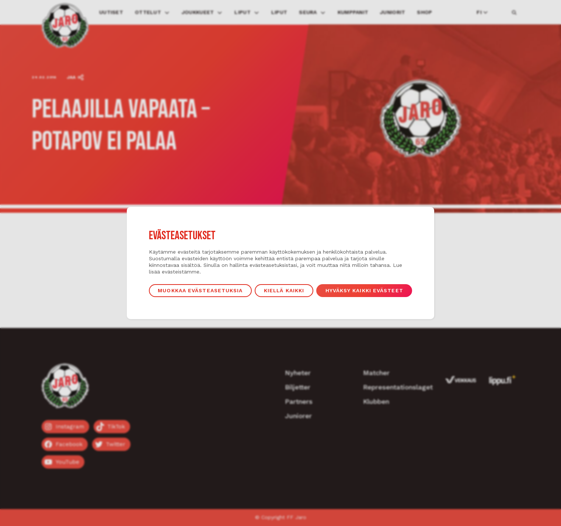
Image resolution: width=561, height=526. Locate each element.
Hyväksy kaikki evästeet (365, 291)
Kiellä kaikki (284, 291)
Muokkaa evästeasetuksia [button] (199, 291)
